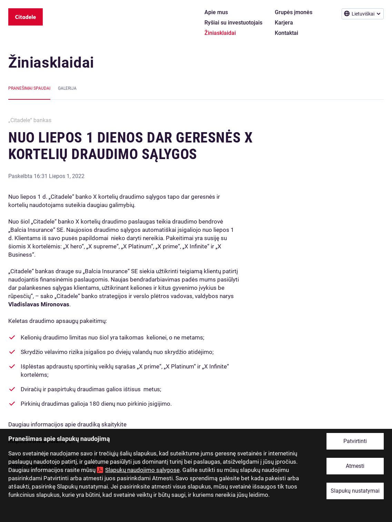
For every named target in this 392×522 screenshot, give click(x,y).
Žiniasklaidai (51, 62)
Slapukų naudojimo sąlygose (142, 469)
